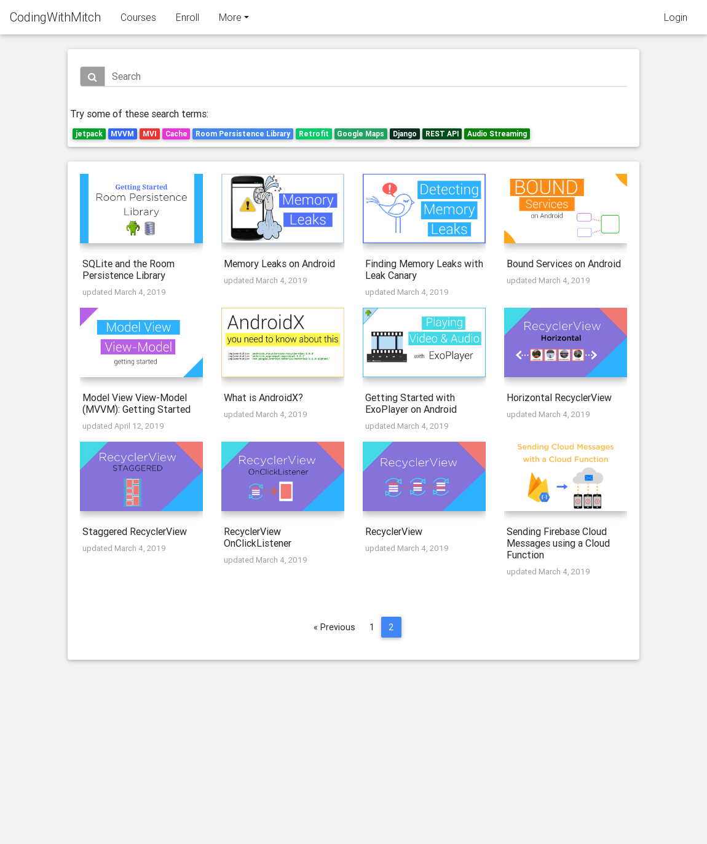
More (230, 20)
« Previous (334, 627)
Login (675, 20)
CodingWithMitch (55, 19)
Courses (138, 20)
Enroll (187, 20)
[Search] (366, 76)
